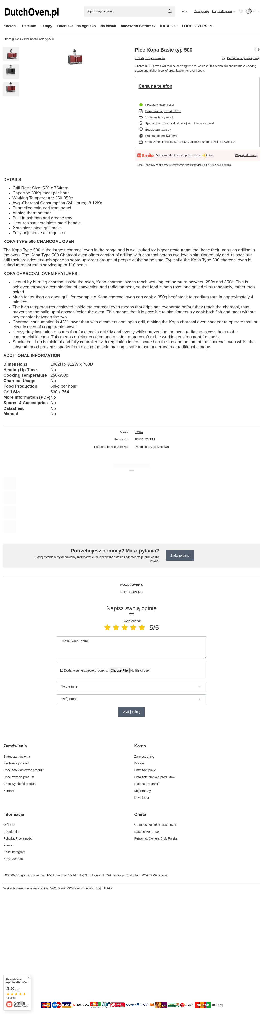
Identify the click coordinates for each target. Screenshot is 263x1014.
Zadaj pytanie (179, 555)
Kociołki (10, 26)
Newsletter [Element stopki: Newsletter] (141, 797)
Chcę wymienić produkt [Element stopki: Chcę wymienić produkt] (19, 784)
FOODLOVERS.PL (197, 26)
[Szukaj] (170, 11)
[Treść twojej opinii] (131, 647)
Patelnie (29, 26)
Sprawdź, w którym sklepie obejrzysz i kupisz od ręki (179, 123)
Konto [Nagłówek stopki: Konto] (140, 746)
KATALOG (168, 26)
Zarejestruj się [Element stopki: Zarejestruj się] (144, 756)
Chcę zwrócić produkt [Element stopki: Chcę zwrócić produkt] (18, 777)
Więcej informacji (246, 155)
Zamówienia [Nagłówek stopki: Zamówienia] (15, 746)
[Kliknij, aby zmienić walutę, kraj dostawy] (184, 11)
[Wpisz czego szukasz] (129, 11)
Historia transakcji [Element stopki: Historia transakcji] (146, 784)
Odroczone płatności (158, 141)
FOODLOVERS (145, 439)
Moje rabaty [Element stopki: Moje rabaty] (142, 791)
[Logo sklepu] (31, 11)
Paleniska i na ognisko (76, 26)
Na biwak (108, 26)
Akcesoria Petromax (137, 26)
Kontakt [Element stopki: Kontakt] (8, 791)
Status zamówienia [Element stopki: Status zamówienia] (16, 756)
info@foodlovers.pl (91, 875)
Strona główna (12, 39)
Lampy (46, 26)
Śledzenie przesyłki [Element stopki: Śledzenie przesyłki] (17, 763)
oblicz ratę (169, 135)
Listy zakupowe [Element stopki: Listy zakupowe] (145, 770)
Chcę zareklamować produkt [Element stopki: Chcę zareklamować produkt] (23, 770)
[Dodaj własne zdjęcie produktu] (139, 670)
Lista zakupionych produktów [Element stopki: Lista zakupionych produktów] (154, 777)
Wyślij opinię (131, 712)
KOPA (139, 432)
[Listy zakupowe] (223, 11)
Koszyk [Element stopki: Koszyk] (139, 763)
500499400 (11, 875)
